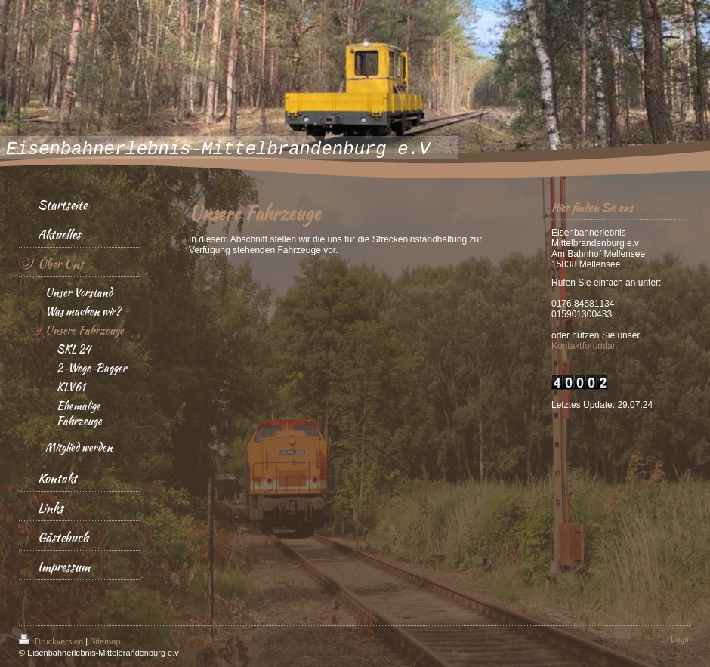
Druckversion (52, 641)
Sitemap (105, 641)
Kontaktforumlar (583, 346)
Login (681, 639)
